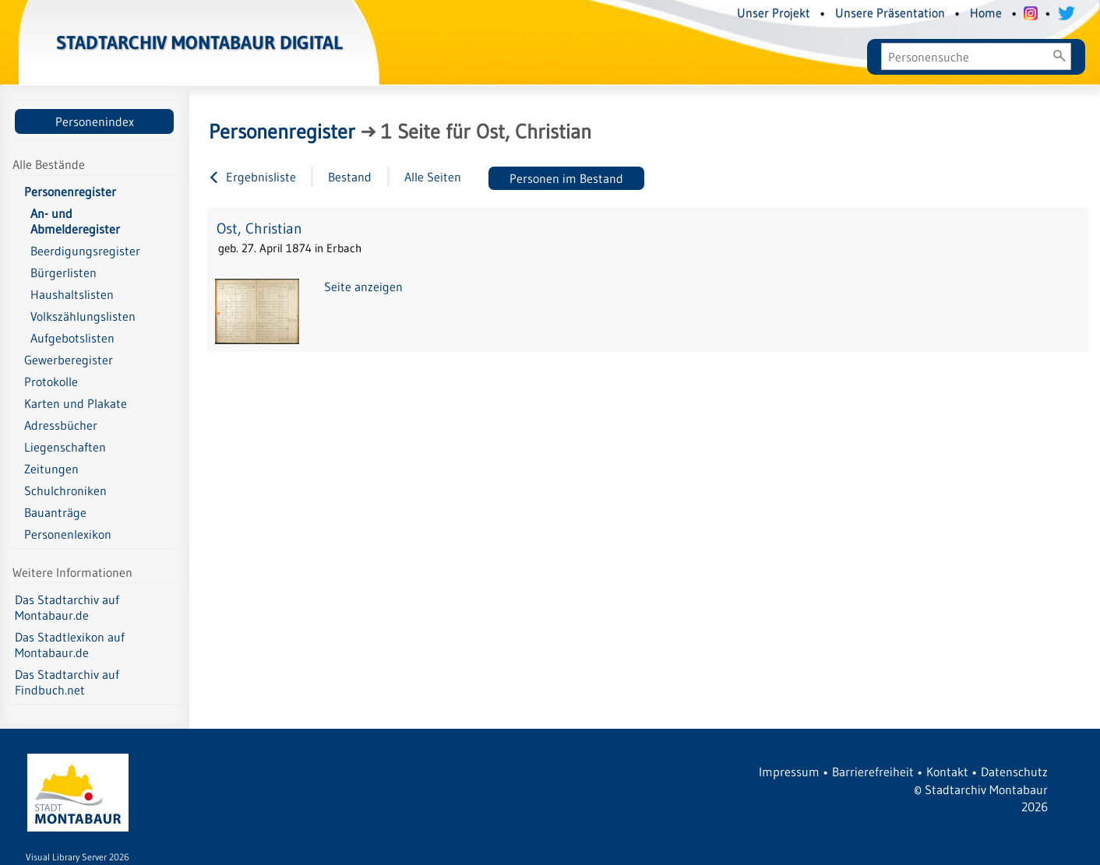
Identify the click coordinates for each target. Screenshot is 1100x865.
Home (986, 12)
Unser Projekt (773, 12)
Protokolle (51, 381)
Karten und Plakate (75, 403)
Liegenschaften (65, 447)
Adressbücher (60, 425)
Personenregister (70, 191)
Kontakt (947, 771)
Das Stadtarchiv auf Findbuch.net (67, 682)
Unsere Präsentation (890, 12)
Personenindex (94, 121)
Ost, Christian (259, 228)
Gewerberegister (68, 359)
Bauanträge (55, 512)
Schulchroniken (65, 490)
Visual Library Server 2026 (77, 857)
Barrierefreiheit (873, 771)
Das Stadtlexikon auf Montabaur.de (70, 644)
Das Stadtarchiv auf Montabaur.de (67, 607)
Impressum (789, 771)
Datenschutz (1014, 771)
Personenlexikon (67, 534)
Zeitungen (51, 468)
